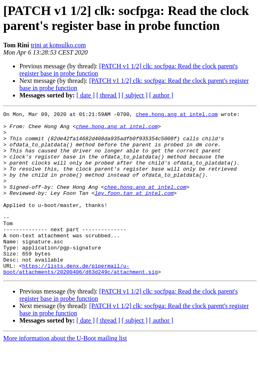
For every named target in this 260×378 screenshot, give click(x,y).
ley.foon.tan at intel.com (134, 209)
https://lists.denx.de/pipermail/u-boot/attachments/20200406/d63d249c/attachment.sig (80, 301)
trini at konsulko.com (58, 45)
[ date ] (85, 95)
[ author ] (161, 95)
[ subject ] (135, 95)
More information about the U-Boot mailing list (65, 370)
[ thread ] (108, 95)
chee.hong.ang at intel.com (177, 115)
